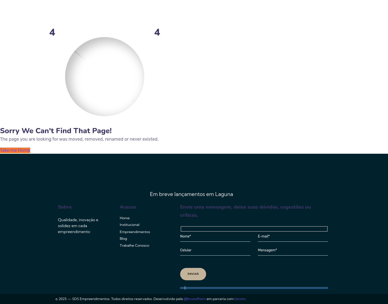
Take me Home (15, 150)
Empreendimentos (243, 13)
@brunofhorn (195, 299)
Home (174, 13)
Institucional (202, 13)
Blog (277, 13)
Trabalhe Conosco (308, 13)
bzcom (240, 299)
